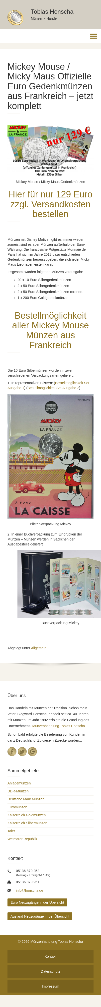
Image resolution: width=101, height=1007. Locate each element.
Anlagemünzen (19, 783)
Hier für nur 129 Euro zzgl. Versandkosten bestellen (50, 204)
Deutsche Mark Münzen (25, 799)
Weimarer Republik (22, 839)
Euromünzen (17, 807)
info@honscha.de (29, 890)
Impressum (50, 986)
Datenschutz (50, 971)
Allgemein (38, 648)
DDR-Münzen (18, 791)
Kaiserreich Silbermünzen (27, 823)
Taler (11, 831)
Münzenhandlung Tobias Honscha (58, 726)
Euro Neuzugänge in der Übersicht (37, 902)
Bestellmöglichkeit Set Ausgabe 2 (53, 388)
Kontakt (50, 956)
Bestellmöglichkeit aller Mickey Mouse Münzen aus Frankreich (50, 330)
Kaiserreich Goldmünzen (26, 815)
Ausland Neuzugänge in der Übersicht (39, 916)
